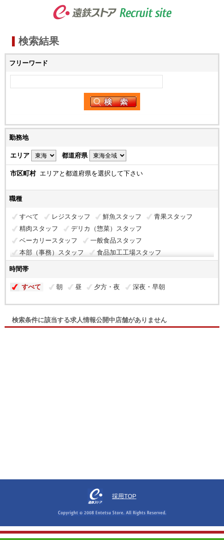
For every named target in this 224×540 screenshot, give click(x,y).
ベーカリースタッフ (48, 240)
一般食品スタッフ (116, 240)
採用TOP (124, 496)
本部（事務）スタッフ (51, 252)
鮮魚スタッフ (122, 216)
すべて (29, 216)
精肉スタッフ (38, 228)
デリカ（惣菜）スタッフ (106, 228)
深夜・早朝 (149, 286)
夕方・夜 (107, 286)
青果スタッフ (173, 216)
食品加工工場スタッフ (129, 252)
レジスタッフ (71, 216)
